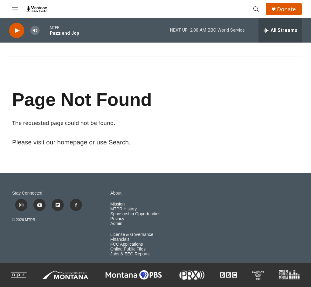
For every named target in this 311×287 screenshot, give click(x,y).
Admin (116, 223)
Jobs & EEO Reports (129, 254)
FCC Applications (126, 244)
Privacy (117, 218)
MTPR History (123, 209)
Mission (117, 204)
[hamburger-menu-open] (15, 9)
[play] (17, 30)
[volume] (35, 30)
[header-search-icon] (256, 9)
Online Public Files (127, 249)
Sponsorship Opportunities (135, 214)
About (115, 193)
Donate (286, 9)
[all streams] (280, 30)
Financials (119, 239)
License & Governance (131, 234)
